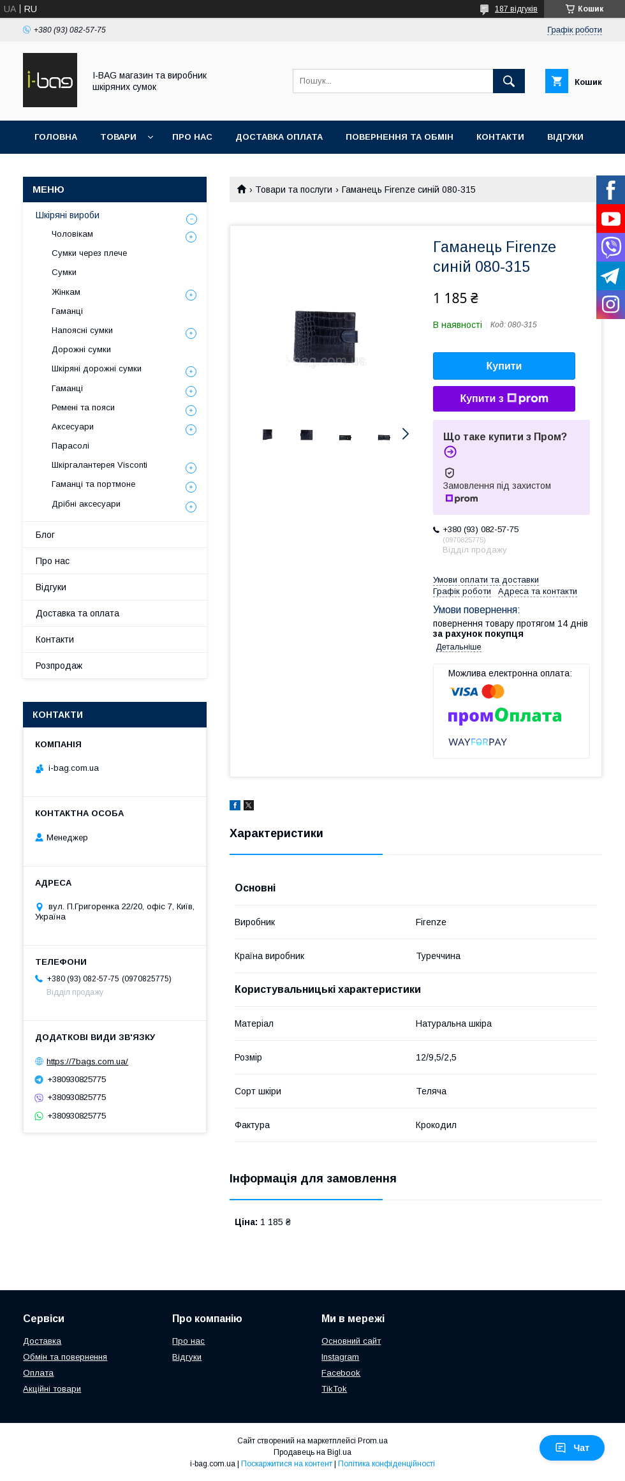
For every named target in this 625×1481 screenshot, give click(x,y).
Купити (504, 366)
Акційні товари (52, 1389)
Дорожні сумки (81, 349)
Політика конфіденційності (386, 1463)
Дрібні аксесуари (86, 504)
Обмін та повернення (65, 1357)
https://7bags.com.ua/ (87, 1061)
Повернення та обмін (399, 137)
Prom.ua (373, 1440)
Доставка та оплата (77, 613)
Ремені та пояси (83, 407)
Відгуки (565, 137)
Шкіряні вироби (67, 215)
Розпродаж (59, 665)
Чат (572, 1448)
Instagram (340, 1357)
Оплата (38, 1373)
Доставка (42, 1341)
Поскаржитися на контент (286, 1463)
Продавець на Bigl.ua (312, 1452)
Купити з (504, 399)
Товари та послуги (293, 189)
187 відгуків (516, 8)
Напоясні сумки (82, 330)
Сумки (64, 272)
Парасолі (70, 445)
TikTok (334, 1389)
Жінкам (66, 292)
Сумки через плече (89, 253)
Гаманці (67, 311)
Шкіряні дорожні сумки (97, 368)
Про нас (192, 137)
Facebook (340, 1373)
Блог (45, 535)
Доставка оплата (279, 137)
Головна (55, 137)
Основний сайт (351, 1341)
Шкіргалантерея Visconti (99, 465)
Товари (118, 137)
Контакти (500, 137)
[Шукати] (509, 81)
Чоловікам (72, 234)
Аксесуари (73, 426)
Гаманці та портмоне (93, 484)
